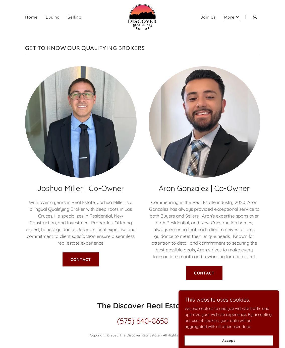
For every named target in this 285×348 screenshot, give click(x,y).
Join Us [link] (208, 17)
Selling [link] (75, 17)
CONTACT (81, 259)
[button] (232, 17)
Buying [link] (53, 17)
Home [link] (31, 17)
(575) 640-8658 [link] (142, 321)
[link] (142, 16)
